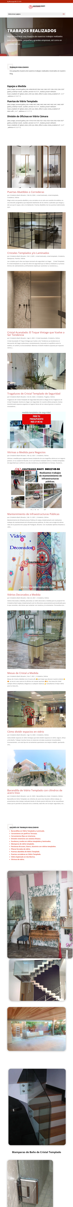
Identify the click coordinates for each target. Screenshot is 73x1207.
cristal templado (53, 195)
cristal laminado (42, 195)
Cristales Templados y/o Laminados (28, 253)
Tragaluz (47, 397)
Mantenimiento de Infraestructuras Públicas (33, 514)
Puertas (17, 258)
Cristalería (10, 197)
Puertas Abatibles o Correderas (25, 192)
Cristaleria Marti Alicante (18, 195)
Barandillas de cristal (43, 796)
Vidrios (17, 197)
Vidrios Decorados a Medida (23, 594)
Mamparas (10, 258)
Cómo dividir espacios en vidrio (25, 731)
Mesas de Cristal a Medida (22, 673)
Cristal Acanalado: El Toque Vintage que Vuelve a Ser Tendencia (35, 334)
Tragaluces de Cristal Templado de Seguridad (33, 393)
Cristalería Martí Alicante (18, 338)
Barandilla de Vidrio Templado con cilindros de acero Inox (34, 792)
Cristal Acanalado (41, 338)
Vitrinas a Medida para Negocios (26, 452)
